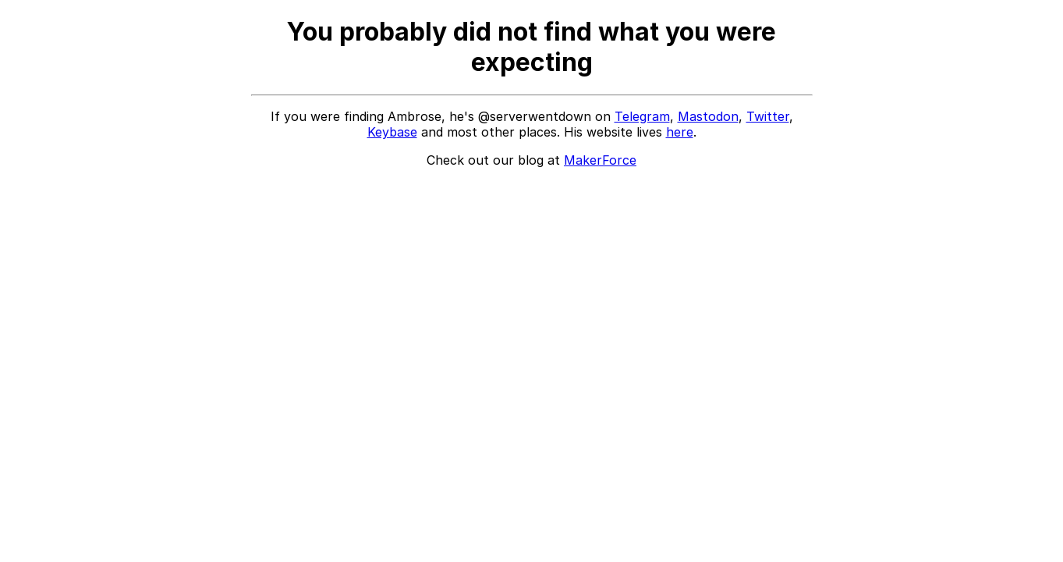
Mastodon (708, 116)
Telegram (642, 116)
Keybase (392, 132)
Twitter (767, 116)
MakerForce (600, 160)
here (679, 132)
